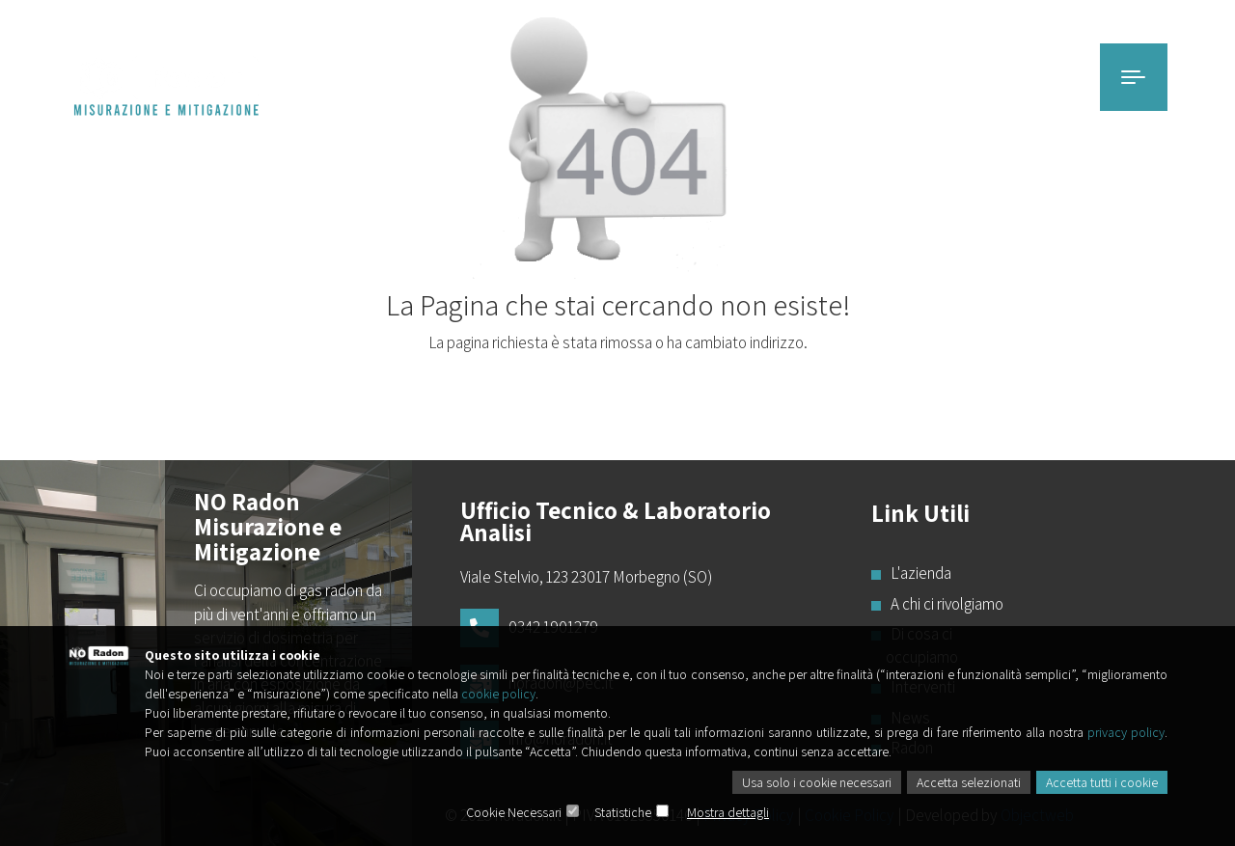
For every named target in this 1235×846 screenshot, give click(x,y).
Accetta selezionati (969, 782)
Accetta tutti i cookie (1102, 782)
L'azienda (918, 573)
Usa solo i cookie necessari (817, 782)
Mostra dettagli (728, 812)
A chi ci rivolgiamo (944, 603)
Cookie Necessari (514, 812)
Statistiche (622, 812)
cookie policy (498, 693)
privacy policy (1126, 732)
